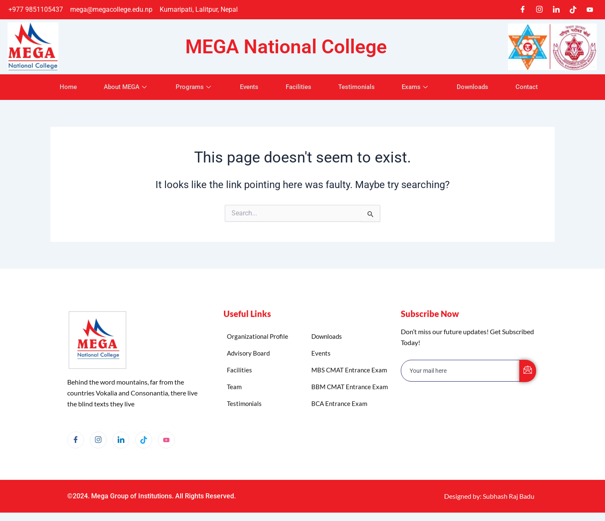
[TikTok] (573, 9)
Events (247, 87)
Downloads (480, 87)
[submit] (527, 371)
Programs (189, 87)
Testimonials (359, 87)
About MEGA (119, 87)
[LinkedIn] (556, 9)
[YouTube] (166, 440)
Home (58, 87)
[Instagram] (539, 9)
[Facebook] (522, 9)
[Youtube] (590, 9)
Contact (536, 87)
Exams (421, 87)
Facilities (298, 87)
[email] (460, 371)
